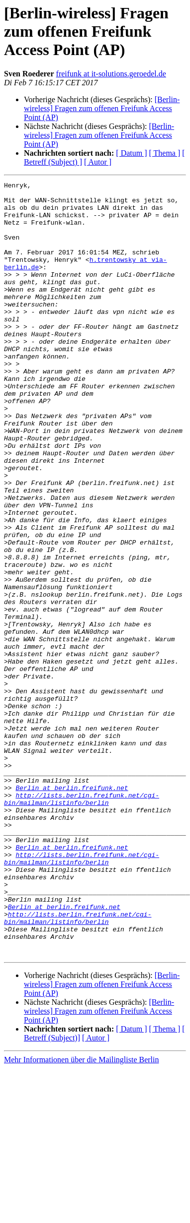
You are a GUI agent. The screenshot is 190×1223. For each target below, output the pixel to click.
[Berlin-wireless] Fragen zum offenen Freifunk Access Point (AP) (102, 108)
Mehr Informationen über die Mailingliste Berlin (81, 1214)
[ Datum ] (131, 153)
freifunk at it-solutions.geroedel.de (111, 73)
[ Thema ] (165, 153)
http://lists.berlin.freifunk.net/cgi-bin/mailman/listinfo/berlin (81, 923)
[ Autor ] (97, 162)
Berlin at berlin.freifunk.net (71, 909)
